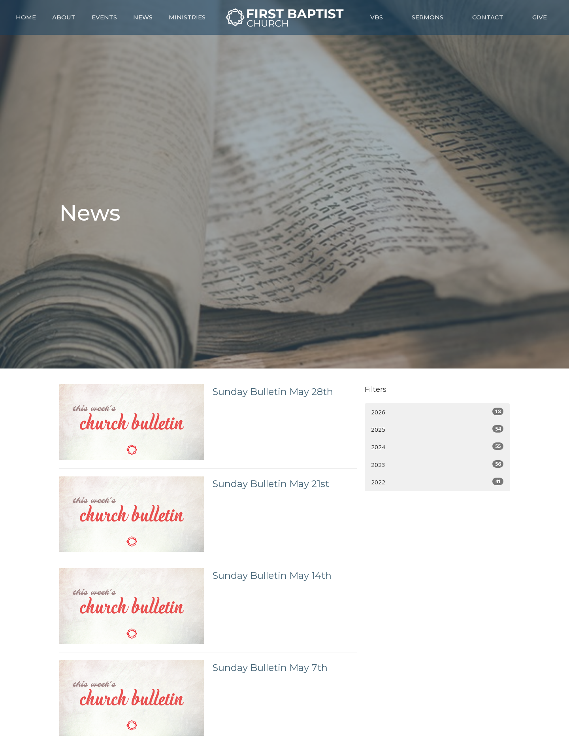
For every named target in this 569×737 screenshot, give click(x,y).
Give (539, 17)
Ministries (187, 17)
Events (104, 17)
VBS (376, 17)
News (143, 17)
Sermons (427, 17)
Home (26, 17)
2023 (437, 464)
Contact (487, 17)
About (63, 17)
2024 (437, 446)
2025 (437, 429)
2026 (437, 412)
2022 (437, 482)
